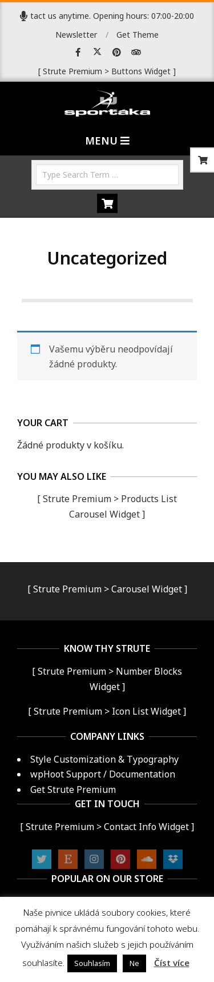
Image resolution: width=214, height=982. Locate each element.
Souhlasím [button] (92, 963)
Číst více (171, 962)
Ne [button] (134, 963)
